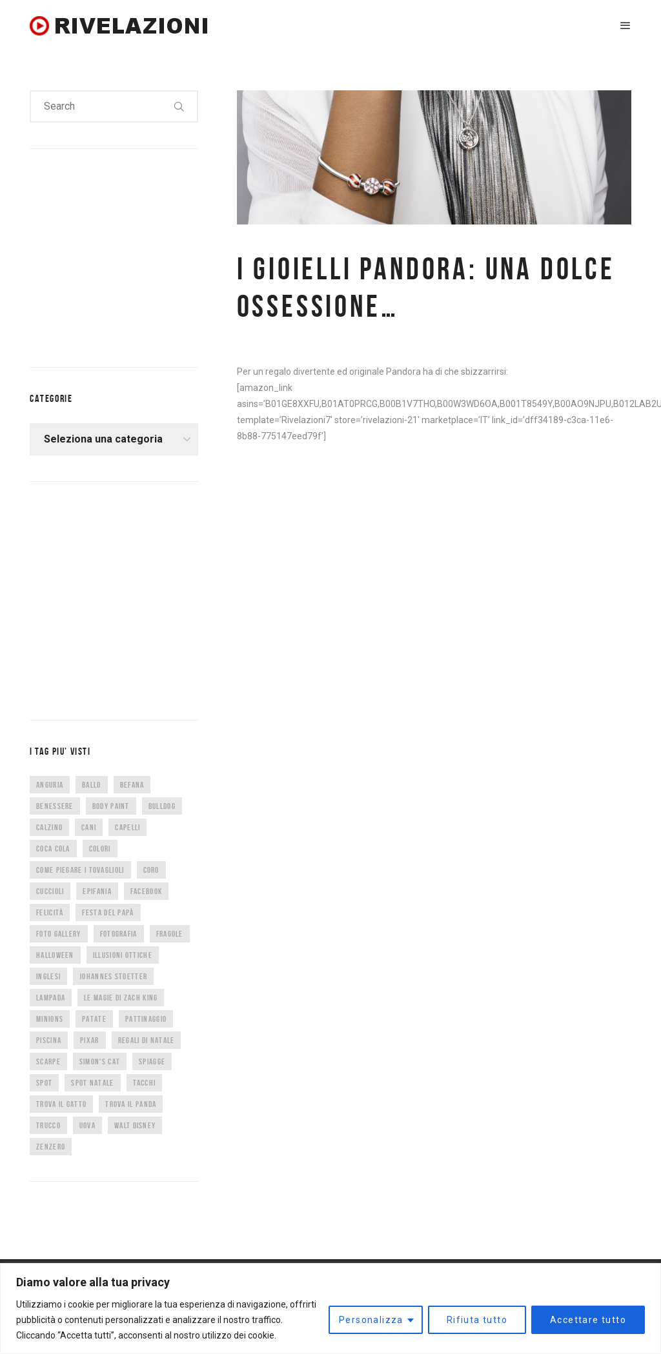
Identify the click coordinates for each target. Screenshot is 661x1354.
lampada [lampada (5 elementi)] (50, 997)
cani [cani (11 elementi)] (88, 827)
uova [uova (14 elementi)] (87, 1125)
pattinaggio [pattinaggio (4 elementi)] (146, 1019)
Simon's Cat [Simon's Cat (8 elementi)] (99, 1061)
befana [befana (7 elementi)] (132, 785)
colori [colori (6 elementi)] (100, 848)
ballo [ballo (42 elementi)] (91, 785)
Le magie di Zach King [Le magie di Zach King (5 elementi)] (121, 997)
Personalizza (371, 1320)
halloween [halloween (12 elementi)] (55, 955)
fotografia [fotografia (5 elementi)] (118, 934)
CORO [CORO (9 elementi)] (151, 870)
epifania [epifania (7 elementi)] (97, 891)
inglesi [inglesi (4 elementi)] (48, 976)
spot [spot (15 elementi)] (44, 1083)
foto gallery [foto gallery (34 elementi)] (58, 934)
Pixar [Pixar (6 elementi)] (89, 1040)
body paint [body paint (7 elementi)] (111, 806)
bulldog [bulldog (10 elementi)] (162, 806)
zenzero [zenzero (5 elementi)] (50, 1146)
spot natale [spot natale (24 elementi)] (92, 1083)
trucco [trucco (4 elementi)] (48, 1125)
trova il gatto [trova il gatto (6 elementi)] (61, 1104)
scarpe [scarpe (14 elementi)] (48, 1061)
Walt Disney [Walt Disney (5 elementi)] (135, 1125)
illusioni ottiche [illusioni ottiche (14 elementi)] (122, 955)
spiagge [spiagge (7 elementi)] (152, 1061)
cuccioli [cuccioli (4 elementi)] (50, 891)
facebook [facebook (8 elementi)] (146, 891)
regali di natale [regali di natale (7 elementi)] (146, 1040)
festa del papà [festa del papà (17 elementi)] (108, 912)
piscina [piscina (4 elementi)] (48, 1040)
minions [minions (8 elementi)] (49, 1019)
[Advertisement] (126, 255)
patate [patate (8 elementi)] (94, 1019)
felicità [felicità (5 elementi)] (49, 912)
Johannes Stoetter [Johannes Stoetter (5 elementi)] (113, 976)
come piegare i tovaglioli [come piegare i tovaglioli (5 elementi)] (80, 870)
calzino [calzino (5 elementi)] (49, 827)
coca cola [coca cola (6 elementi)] (53, 848)
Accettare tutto (588, 1320)
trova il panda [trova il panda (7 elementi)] (130, 1104)
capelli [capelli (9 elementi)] (127, 827)
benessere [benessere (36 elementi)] (55, 806)
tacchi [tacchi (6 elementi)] (144, 1083)
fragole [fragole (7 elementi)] (169, 934)
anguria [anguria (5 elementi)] (49, 785)
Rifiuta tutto (477, 1320)
